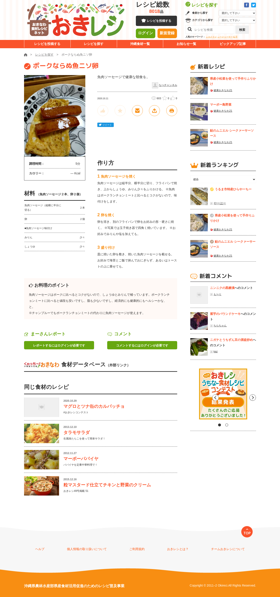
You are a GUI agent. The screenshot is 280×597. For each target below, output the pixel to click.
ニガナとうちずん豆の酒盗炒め (231, 339)
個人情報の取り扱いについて (87, 549)
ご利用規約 (137, 549)
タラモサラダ (76, 432)
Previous (193, 395)
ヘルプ (39, 549)
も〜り (217, 294)
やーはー (220, 203)
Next (252, 395)
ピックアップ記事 (233, 44)
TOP (247, 533)
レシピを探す (93, 44)
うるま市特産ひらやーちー (233, 189)
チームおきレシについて (228, 549)
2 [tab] (226, 425)
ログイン (145, 33)
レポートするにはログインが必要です (59, 345)
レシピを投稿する (159, 22)
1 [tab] (219, 425)
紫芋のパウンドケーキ (225, 314)
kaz (216, 351)
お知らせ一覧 (186, 44)
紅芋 (235, 37)
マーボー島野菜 (220, 104)
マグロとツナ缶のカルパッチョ (94, 406)
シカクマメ (211, 37)
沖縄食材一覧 (140, 44)
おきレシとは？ (178, 549)
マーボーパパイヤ (80, 458)
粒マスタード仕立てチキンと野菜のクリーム (107, 484)
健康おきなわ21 (223, 90)
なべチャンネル (168, 85)
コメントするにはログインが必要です (142, 345)
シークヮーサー (225, 37)
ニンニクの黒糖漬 (222, 288)
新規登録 (167, 33)
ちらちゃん (220, 325)
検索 (242, 29)
